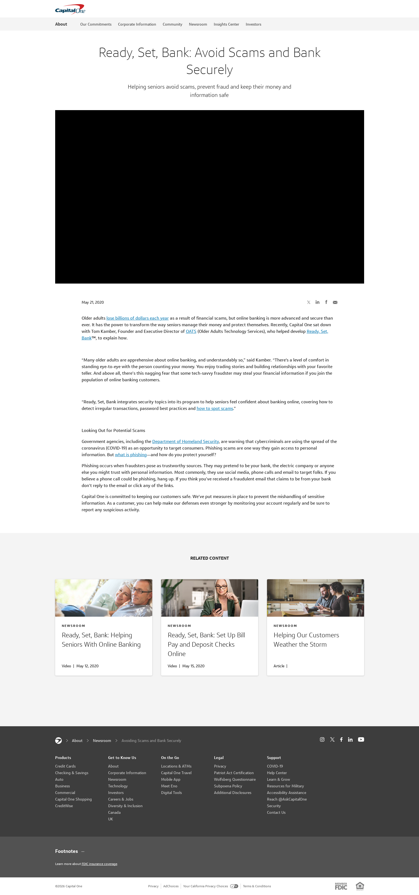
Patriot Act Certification (234, 772)
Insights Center (226, 24)
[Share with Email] (335, 302)
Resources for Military (285, 786)
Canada (114, 812)
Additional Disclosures (232, 792)
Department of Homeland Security (185, 441)
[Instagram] (322, 739)
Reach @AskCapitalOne (287, 799)
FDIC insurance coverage (99, 864)
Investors (253, 24)
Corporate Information (137, 24)
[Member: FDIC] (341, 886)
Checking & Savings (71, 772)
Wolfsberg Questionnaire (235, 779)
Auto (59, 779)
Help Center (277, 772)
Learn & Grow (278, 779)
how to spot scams (215, 408)
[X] (332, 739)
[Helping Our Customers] (315, 640)
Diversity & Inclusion (125, 805)
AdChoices (170, 886)
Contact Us (276, 812)
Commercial (65, 792)
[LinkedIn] (350, 739)
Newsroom (198, 24)
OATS (191, 331)
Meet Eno (169, 786)
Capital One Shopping (73, 799)
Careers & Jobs (120, 799)
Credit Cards (65, 766)
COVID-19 (275, 766)
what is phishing (131, 455)
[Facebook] (341, 739)
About (61, 24)
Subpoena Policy (228, 786)
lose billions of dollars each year (137, 318)
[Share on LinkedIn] (317, 302)
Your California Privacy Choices (210, 886)
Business (62, 786)
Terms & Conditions (257, 886)
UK (110, 819)
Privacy (220, 766)
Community (172, 24)
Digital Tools (171, 792)
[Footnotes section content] (209, 851)
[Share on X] (308, 302)
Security (274, 805)
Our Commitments (95, 24)
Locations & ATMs (176, 766)
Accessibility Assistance (286, 792)
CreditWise (64, 805)
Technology (118, 786)
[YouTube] (361, 739)
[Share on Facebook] (326, 302)
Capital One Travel (176, 772)
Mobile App (170, 779)
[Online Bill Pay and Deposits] (210, 645)
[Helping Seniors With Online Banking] (104, 640)
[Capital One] (58, 740)
